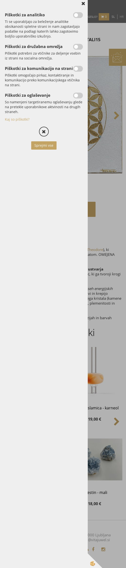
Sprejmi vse (43, 145)
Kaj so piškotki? (17, 119)
